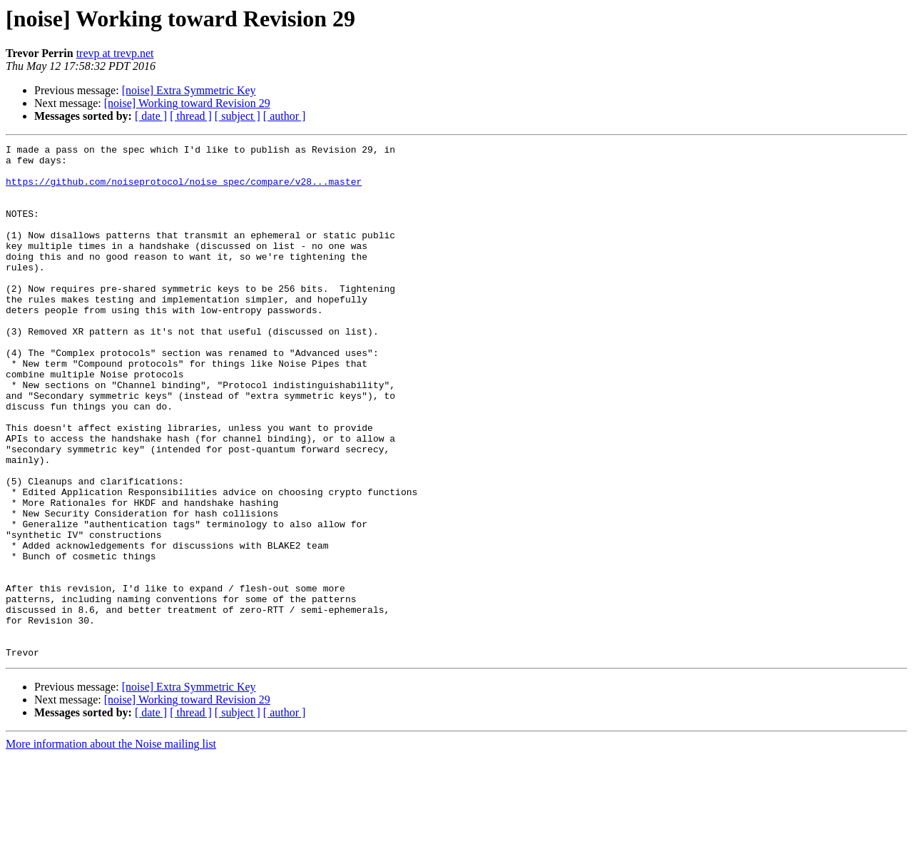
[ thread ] (191, 116)
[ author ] (284, 116)
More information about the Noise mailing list (111, 846)
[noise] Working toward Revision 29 (187, 103)
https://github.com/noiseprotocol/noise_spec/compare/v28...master (184, 189)
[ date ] (151, 116)
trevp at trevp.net (115, 53)
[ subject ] (237, 116)
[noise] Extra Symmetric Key (189, 90)
